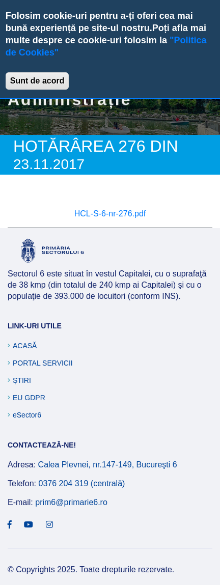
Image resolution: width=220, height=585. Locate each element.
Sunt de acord (37, 80)
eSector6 (27, 415)
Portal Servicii (43, 363)
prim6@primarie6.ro (71, 502)
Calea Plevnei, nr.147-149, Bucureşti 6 (107, 464)
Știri (22, 380)
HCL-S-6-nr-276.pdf (110, 213)
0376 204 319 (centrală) (81, 483)
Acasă (25, 346)
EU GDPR (29, 398)
